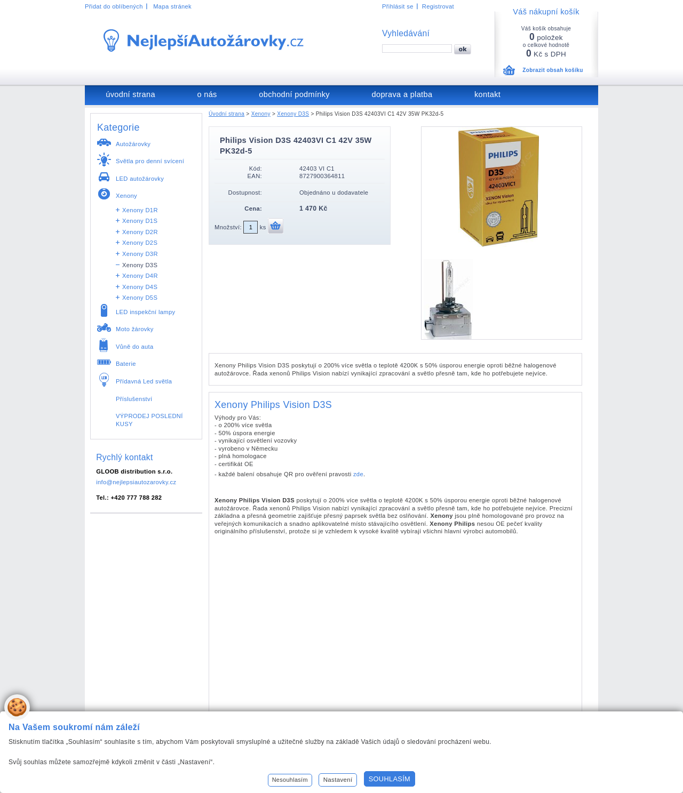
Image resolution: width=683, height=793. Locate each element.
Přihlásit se (398, 6)
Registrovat (438, 6)
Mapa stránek (172, 6)
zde (358, 474)
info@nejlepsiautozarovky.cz (136, 482)
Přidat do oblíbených (114, 6)
